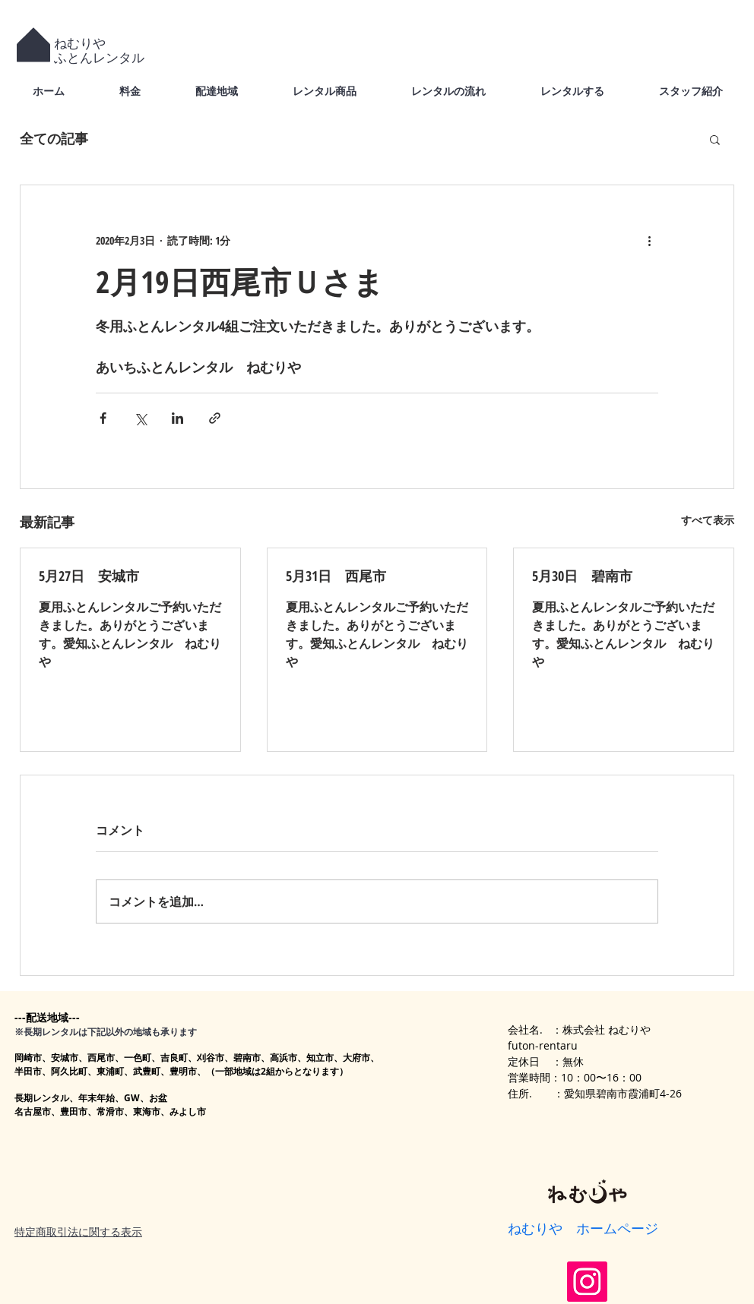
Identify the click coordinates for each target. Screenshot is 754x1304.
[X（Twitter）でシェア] (140, 418)
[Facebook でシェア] (103, 418)
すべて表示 (707, 520)
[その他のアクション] (649, 240)
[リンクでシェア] (215, 418)
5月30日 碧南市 (582, 576)
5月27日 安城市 (89, 576)
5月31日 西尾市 (336, 576)
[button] (715, 139)
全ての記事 (54, 138)
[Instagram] (587, 1281)
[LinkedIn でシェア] (177, 418)
